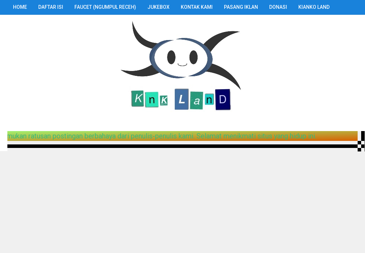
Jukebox (158, 7)
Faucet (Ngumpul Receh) (105, 7)
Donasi (278, 7)
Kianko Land (314, 7)
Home (20, 7)
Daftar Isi (50, 7)
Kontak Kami (197, 7)
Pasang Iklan (241, 7)
